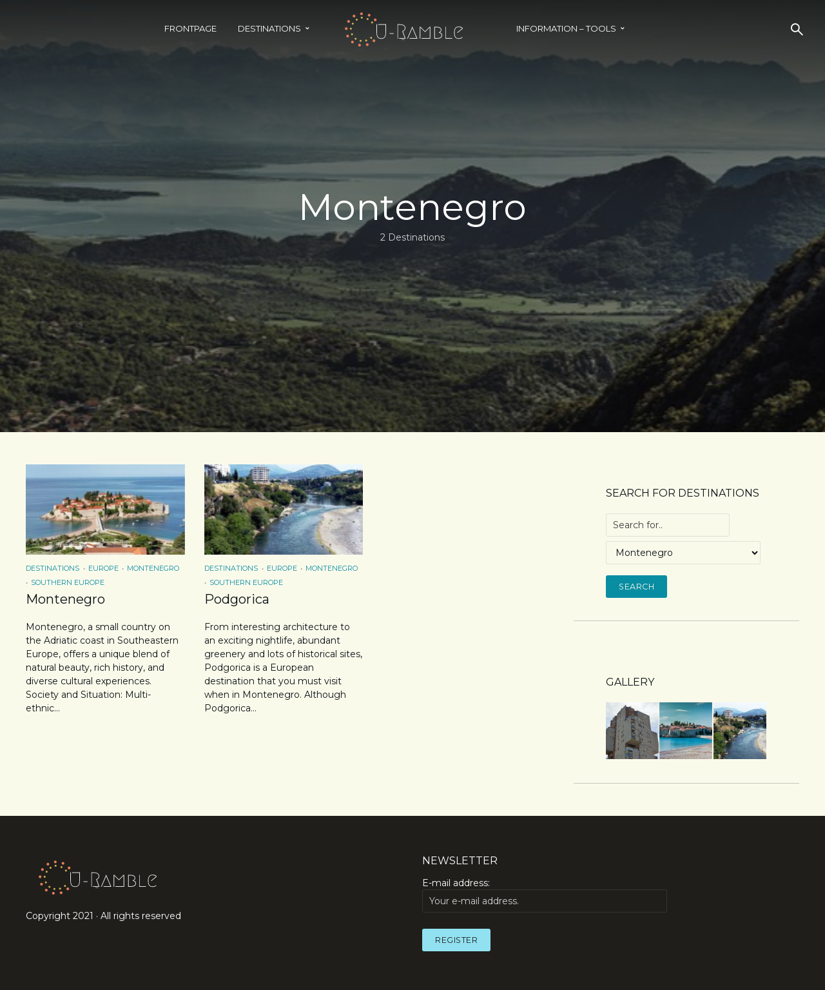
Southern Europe (67, 582)
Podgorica (236, 599)
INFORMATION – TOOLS (566, 28)
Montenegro (153, 568)
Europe (103, 568)
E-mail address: (544, 894)
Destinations (269, 28)
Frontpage (190, 28)
